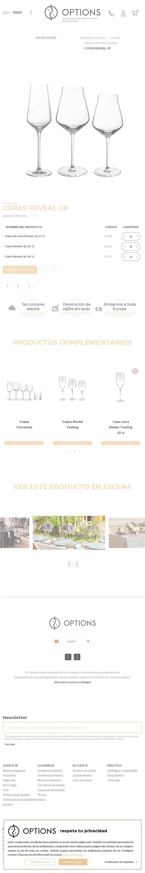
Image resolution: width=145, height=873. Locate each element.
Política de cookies (72, 854)
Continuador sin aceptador (121, 861)
